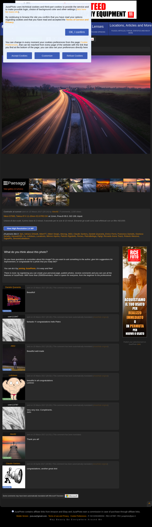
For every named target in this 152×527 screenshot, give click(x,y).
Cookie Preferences (78, 516)
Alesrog (63, 234)
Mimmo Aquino (53, 236)
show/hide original (100, 317)
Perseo (80, 236)
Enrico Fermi (110, 234)
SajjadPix (8, 238)
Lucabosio (40, 236)
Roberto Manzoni (131, 236)
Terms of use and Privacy (58, 516)
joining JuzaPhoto (27, 268)
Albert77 (42, 234)
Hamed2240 (16, 236)
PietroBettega (90, 236)
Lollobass (31, 236)
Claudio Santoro (80, 234)
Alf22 (70, 234)
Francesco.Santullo (125, 234)
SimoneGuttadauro (21, 238)
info (139, 344)
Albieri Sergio (53, 234)
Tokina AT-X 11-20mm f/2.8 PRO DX (32, 216)
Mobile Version (22, 516)
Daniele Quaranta (96, 234)
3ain (21, 234)
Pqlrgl (99, 236)
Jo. (24, 236)
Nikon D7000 (9, 216)
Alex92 (55, 211)
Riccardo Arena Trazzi (113, 236)
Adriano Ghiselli (31, 234)
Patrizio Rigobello (68, 236)
